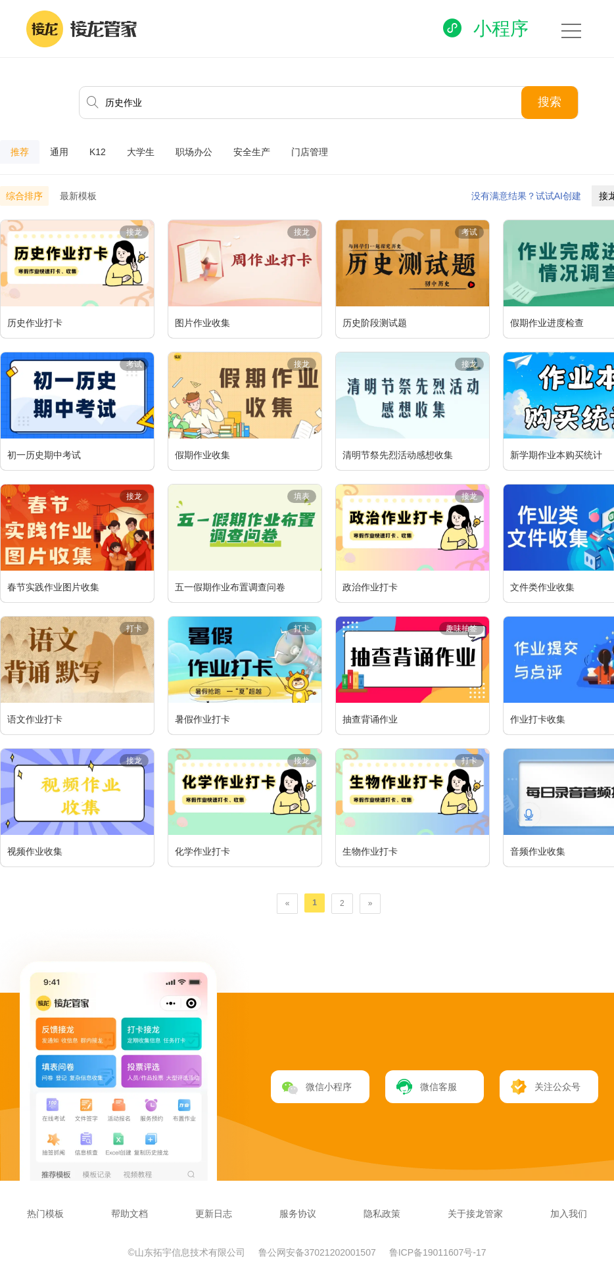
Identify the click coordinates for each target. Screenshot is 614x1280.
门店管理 (309, 152)
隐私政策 (382, 1213)
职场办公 (194, 152)
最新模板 (78, 196)
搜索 (549, 101)
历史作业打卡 (34, 323)
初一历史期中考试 (44, 455)
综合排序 (24, 196)
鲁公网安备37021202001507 (318, 1252)
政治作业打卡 (370, 587)
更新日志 (213, 1213)
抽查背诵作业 (370, 719)
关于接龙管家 (475, 1213)
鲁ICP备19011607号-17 (437, 1252)
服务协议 (297, 1213)
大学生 (140, 152)
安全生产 (251, 152)
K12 (97, 152)
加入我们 (568, 1213)
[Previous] (287, 903)
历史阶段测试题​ (374, 323)
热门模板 (45, 1213)
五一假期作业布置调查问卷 (230, 587)
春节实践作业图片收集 (53, 587)
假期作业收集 (202, 455)
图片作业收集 (202, 323)
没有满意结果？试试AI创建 (526, 196)
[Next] (370, 903)
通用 (59, 152)
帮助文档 (129, 1213)
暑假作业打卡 (202, 719)
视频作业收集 (34, 851)
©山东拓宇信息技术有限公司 (188, 1252)
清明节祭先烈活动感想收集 (397, 455)
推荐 (20, 152)
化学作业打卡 (202, 851)
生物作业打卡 (370, 851)
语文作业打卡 (34, 719)
